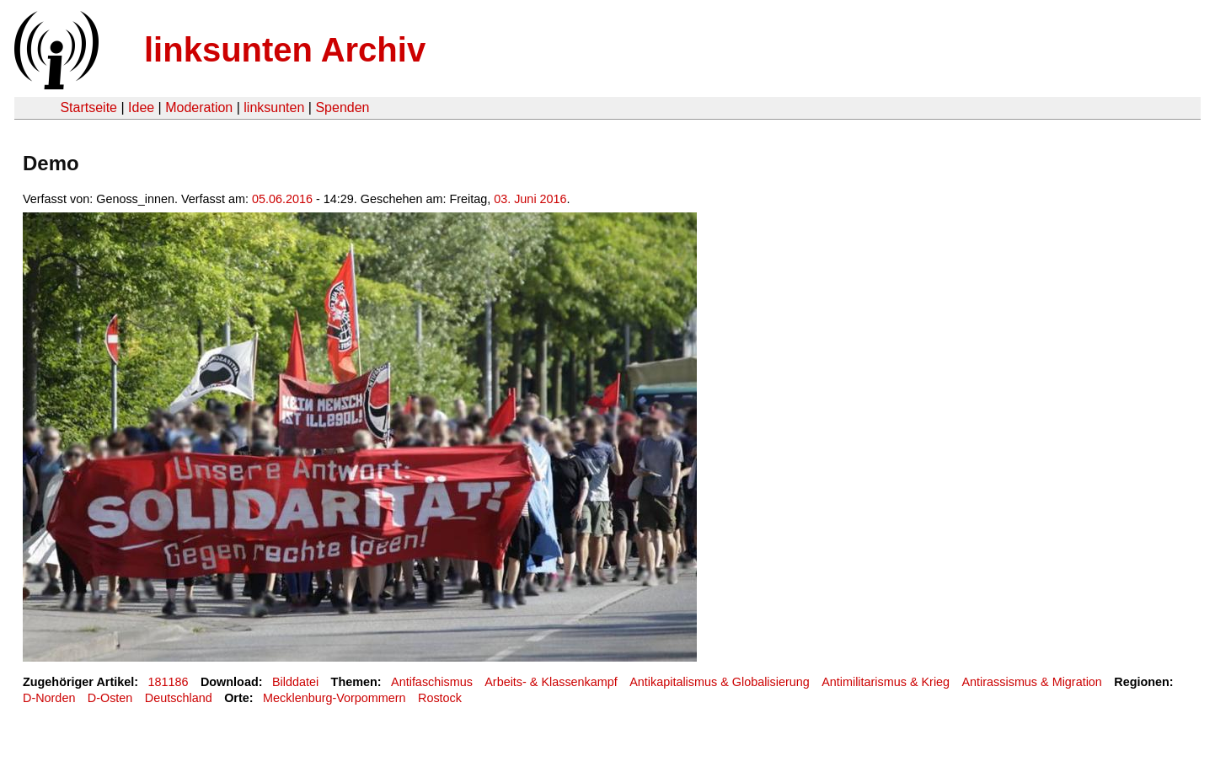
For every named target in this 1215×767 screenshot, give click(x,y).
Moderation (199, 107)
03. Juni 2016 (530, 199)
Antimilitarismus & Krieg (886, 682)
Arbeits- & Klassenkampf (551, 682)
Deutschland (178, 698)
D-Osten (110, 698)
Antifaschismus (432, 682)
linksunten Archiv (285, 49)
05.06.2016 (282, 199)
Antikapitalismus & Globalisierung (719, 682)
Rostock (440, 698)
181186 (168, 682)
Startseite (88, 107)
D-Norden (49, 698)
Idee (141, 107)
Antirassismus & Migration (1032, 682)
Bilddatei (295, 682)
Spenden (342, 107)
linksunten (274, 107)
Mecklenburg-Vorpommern (334, 698)
